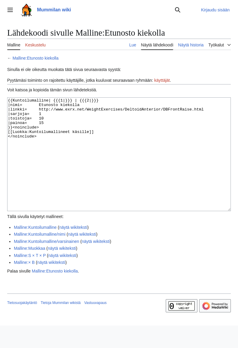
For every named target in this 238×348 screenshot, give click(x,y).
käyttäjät (162, 80)
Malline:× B (24, 284)
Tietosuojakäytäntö (22, 325)
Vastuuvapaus (95, 325)
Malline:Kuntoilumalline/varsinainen (46, 263)
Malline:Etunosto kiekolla (36, 58)
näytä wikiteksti (73, 249)
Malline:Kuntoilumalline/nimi (39, 256)
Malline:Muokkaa (29, 270)
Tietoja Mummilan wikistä (61, 325)
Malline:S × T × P (30, 278)
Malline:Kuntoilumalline (35, 249)
